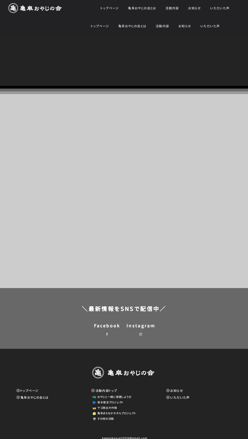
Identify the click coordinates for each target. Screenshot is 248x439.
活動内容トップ (104, 374)
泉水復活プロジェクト (107, 386)
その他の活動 (102, 402)
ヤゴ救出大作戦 (104, 391)
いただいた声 (219, 8)
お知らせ (194, 8)
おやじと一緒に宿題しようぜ (111, 380)
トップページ (110, 8)
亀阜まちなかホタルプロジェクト (113, 397)
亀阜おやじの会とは (142, 8)
